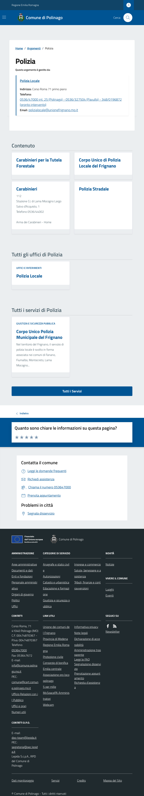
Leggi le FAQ (82, 659)
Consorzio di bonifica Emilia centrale (55, 666)
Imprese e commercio (87, 564)
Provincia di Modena (55, 639)
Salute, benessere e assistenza (87, 573)
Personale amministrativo (24, 585)
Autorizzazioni (51, 576)
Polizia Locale (30, 80)
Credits (81, 780)
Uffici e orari (19, 706)
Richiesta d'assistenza (87, 685)
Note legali (81, 633)
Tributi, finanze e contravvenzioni (87, 585)
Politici (16, 600)
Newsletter (113, 631)
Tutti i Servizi (72, 391)
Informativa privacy (86, 627)
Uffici (15, 606)
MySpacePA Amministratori (56, 695)
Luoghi (110, 589)
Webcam (48, 704)
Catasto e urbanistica (56, 582)
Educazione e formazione (56, 591)
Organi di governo (23, 594)
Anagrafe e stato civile (56, 567)
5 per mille (49, 686)
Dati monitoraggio (23, 780)
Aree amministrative (24, 564)
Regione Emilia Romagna (25, 5)
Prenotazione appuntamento (87, 675)
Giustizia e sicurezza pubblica (35, 323)
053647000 (19, 650)
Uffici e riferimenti (29, 268)
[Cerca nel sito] (126, 17)
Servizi (55, 780)
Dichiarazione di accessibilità (87, 642)
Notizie (110, 564)
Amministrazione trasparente (87, 652)
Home (19, 48)
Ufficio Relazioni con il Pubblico (25, 697)
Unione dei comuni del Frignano (56, 630)
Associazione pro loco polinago (56, 678)
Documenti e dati (22, 570)
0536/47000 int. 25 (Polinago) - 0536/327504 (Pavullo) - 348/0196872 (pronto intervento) (71, 102)
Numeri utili (19, 712)
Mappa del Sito (112, 780)
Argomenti (34, 48)
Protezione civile (53, 657)
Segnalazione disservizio (87, 666)
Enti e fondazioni (22, 576)
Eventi (110, 595)
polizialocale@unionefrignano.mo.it (53, 109)
